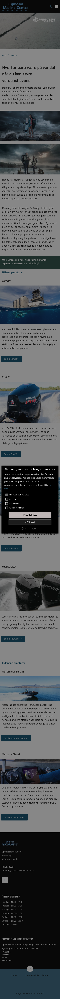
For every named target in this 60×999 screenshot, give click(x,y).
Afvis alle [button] (30, 522)
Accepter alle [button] (30, 515)
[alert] (30, 499)
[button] (30, 528)
